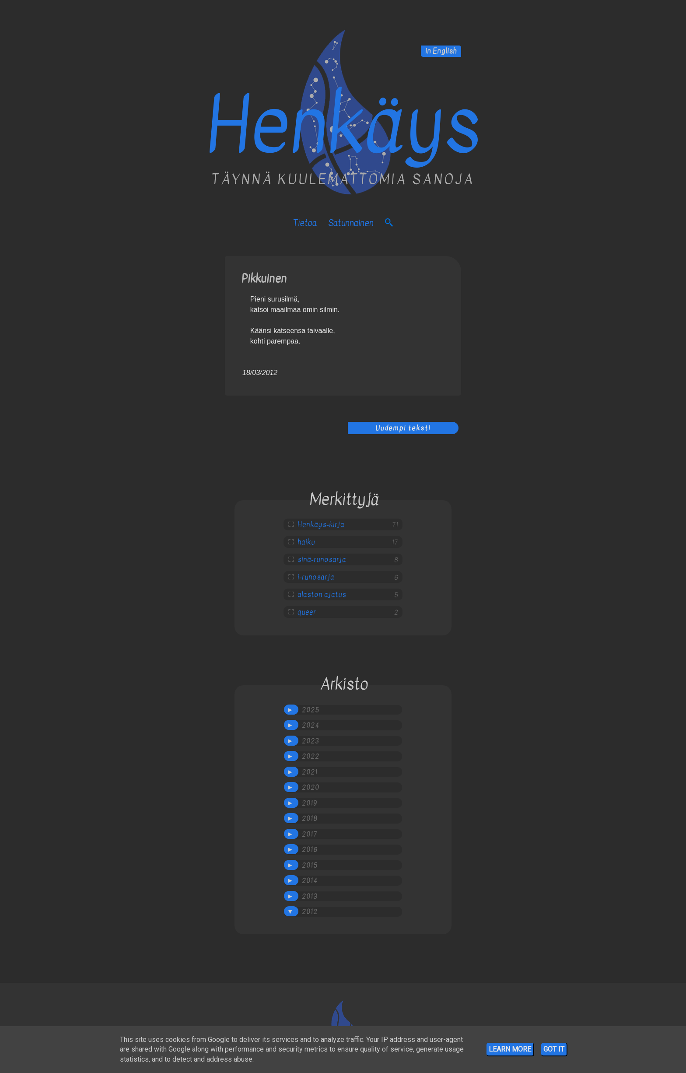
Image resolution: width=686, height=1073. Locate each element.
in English (441, 51)
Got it (553, 1049)
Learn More (510, 1049)
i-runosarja (316, 577)
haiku (306, 542)
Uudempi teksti (402, 428)
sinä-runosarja (322, 559)
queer (307, 612)
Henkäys (343, 126)
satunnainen (351, 223)
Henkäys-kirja (321, 524)
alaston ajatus (322, 594)
